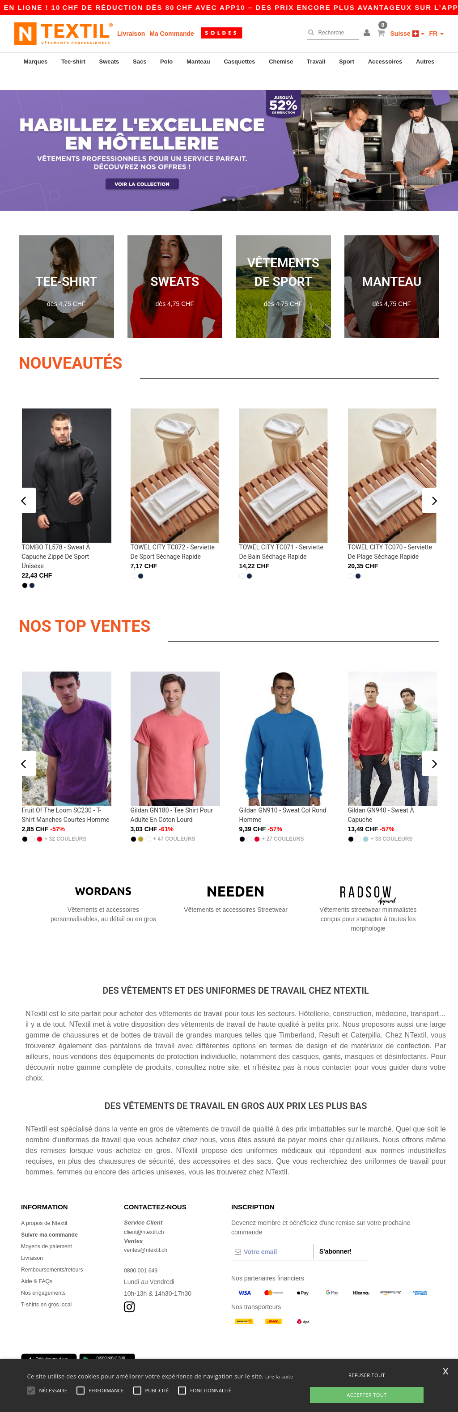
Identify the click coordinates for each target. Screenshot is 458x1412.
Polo (166, 61)
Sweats (109, 61)
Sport (346, 61)
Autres (425, 61)
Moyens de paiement (50, 1227)
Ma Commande (171, 33)
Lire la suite (279, 1376)
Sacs (139, 61)
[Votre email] (272, 1233)
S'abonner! (335, 1232)
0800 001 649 (143, 1251)
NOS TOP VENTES (108, 605)
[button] (368, 33)
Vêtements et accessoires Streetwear (235, 881)
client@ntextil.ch (147, 1212)
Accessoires (385, 61)
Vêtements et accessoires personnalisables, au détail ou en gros (103, 886)
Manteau (198, 61)
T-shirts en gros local (50, 1285)
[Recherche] (331, 32)
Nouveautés (89, 342)
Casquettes (239, 61)
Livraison (131, 33)
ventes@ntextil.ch (149, 1230)
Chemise (281, 61)
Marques (35, 61)
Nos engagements (46, 1273)
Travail (316, 61)
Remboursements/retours (56, 1250)
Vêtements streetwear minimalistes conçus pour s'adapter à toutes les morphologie (368, 890)
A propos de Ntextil (47, 1204)
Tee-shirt (73, 61)
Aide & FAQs (39, 1262)
